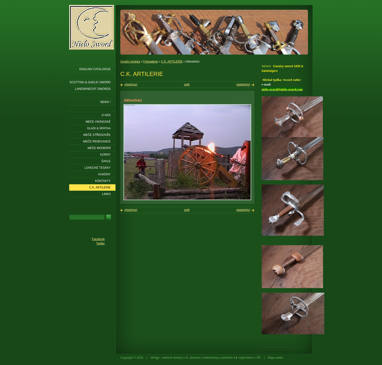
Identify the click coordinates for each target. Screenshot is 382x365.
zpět (187, 84)
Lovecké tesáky (98, 167)
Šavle (106, 161)
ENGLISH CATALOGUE (95, 69)
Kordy (105, 154)
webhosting (211, 357)
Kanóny (104, 174)
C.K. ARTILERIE (171, 61)
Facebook (98, 239)
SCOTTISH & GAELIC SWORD (90, 82)
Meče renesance (97, 141)
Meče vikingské (98, 121)
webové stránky (172, 357)
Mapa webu (275, 357)
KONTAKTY (103, 181)
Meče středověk (97, 135)
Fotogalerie (150, 61)
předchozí (130, 84)
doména (195, 357)
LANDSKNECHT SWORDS (93, 89)
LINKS (106, 194)
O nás (106, 115)
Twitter (100, 243)
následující (243, 84)
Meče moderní (99, 148)
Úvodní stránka (130, 61)
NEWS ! (105, 102)
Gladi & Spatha (99, 128)
